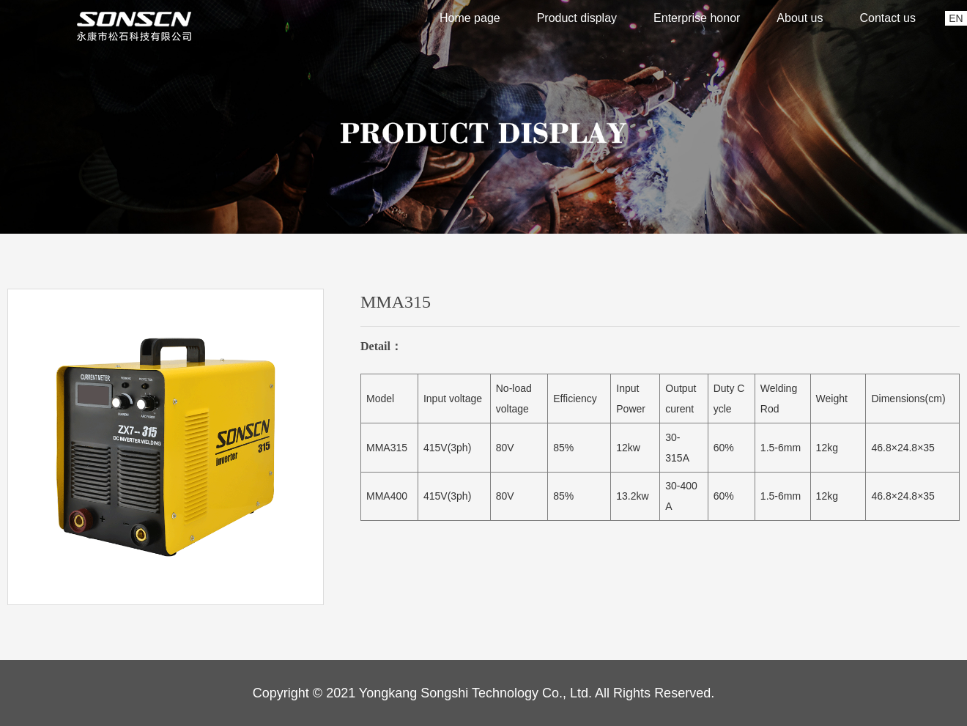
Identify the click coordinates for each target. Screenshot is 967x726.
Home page (470, 18)
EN (956, 18)
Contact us (888, 18)
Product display (577, 18)
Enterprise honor (696, 18)
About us (800, 18)
